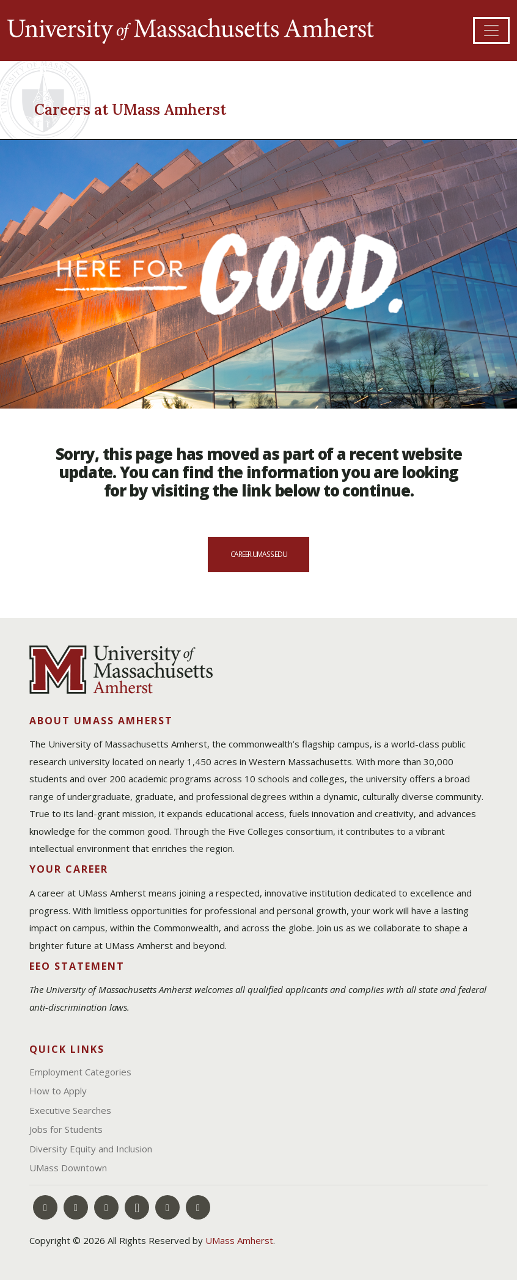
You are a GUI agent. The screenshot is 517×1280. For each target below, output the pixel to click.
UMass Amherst (239, 1240)
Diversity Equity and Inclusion (90, 1149)
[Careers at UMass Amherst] (140, 107)
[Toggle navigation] (491, 30)
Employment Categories (80, 1072)
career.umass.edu (259, 554)
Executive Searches (70, 1110)
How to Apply (58, 1091)
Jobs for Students (66, 1129)
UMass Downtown (68, 1168)
